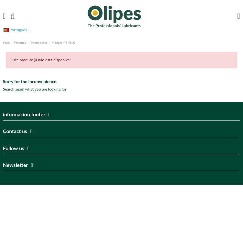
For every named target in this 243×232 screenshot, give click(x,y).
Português (18, 29)
